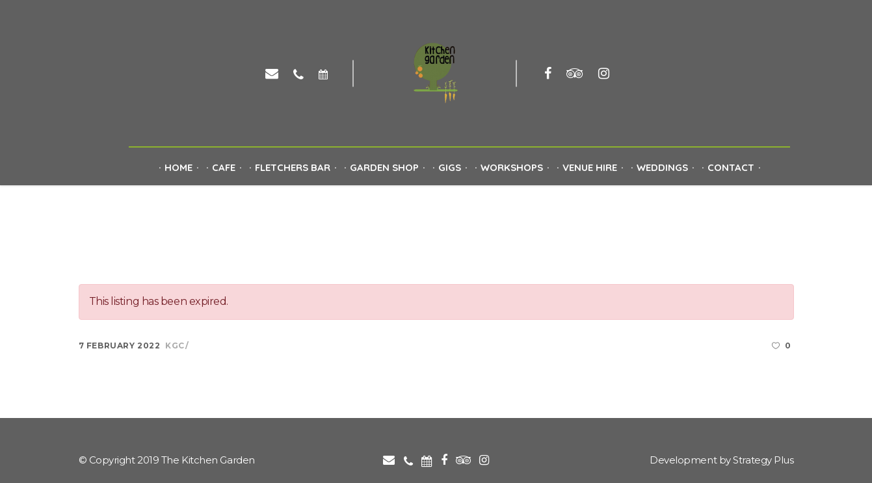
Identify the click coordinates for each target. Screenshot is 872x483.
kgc (175, 345)
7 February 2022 (120, 345)
